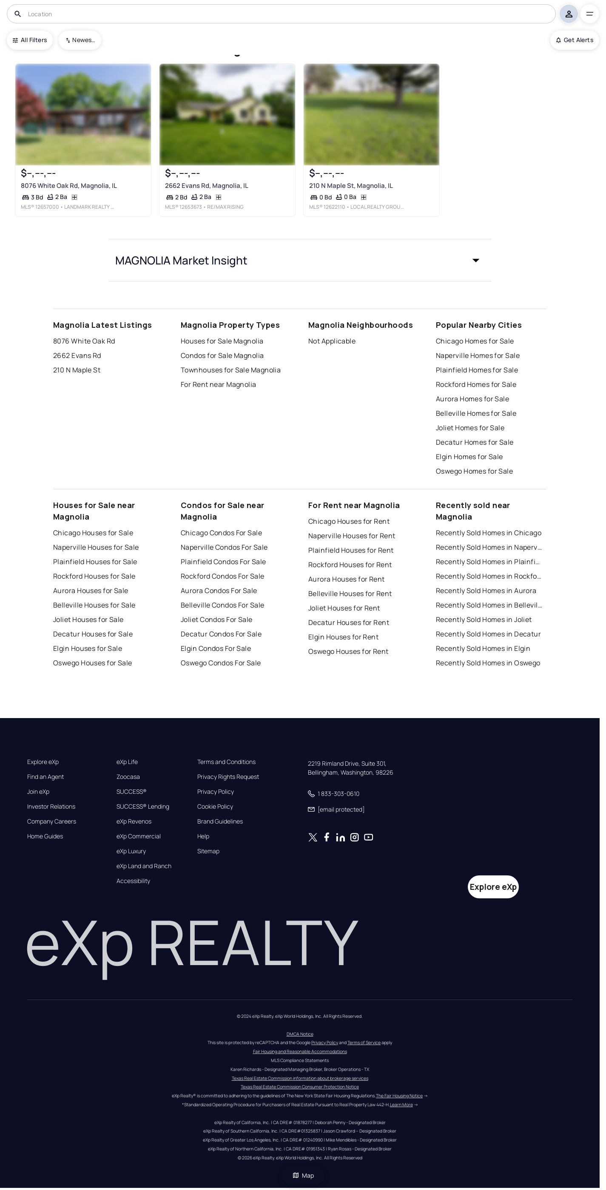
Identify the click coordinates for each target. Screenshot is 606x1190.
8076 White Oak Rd (84, 341)
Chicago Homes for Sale (475, 341)
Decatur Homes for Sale (475, 442)
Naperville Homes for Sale (478, 355)
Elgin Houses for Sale (87, 648)
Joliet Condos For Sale (217, 619)
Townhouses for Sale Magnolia (231, 370)
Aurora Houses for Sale (90, 590)
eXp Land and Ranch (144, 866)
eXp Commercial (139, 836)
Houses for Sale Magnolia (222, 341)
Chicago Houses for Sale (93, 532)
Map (303, 1175)
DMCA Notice (300, 1034)
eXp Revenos (134, 821)
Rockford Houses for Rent (350, 564)
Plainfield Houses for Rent (350, 550)
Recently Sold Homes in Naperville (489, 547)
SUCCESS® (132, 792)
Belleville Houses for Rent (350, 593)
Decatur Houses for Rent (348, 622)
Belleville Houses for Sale (94, 605)
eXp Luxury (131, 851)
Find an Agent (45, 777)
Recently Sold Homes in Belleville (489, 605)
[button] (299, 260)
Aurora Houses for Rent (346, 579)
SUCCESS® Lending (143, 806)
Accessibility (133, 881)
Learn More (401, 1105)
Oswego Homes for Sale (474, 471)
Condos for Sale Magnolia (222, 355)
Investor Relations (51, 806)
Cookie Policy (215, 806)
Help (203, 836)
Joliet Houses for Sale (88, 619)
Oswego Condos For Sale (221, 662)
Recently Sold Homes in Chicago (488, 532)
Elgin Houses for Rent (343, 637)
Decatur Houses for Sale (93, 634)
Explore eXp (43, 762)
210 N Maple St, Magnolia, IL (351, 185)
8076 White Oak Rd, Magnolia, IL (69, 185)
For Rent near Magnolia (218, 384)
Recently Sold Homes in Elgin (483, 648)
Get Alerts (574, 40)
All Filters (30, 40)
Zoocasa (128, 777)
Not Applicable (332, 341)
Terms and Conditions (226, 762)
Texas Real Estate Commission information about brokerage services (300, 1078)
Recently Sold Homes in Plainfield (489, 561)
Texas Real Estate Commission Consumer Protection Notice (300, 1087)
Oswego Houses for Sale (92, 662)
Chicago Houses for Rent (349, 521)
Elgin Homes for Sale (469, 456)
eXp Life (127, 762)
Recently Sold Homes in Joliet (484, 619)
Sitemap (208, 851)
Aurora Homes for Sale (472, 398)
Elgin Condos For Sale (216, 648)
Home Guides (45, 836)
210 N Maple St (76, 370)
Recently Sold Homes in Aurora (486, 590)
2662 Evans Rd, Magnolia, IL (206, 185)
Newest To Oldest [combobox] (83, 40)
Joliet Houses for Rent (344, 608)
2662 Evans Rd (77, 355)
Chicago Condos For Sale (221, 532)
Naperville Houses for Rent (351, 535)
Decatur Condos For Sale (221, 634)
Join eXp (38, 792)
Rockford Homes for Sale (476, 384)
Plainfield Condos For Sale (223, 561)
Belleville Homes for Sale (476, 413)
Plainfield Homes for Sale (477, 370)
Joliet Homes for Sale (470, 427)
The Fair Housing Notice (399, 1096)
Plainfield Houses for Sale (95, 561)
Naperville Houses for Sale (96, 547)
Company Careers (51, 821)
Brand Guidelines (220, 821)
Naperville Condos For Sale (224, 547)
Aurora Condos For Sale (219, 590)
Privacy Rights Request (228, 777)
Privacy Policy (215, 792)
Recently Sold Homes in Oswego (488, 662)
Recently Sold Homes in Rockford (489, 576)
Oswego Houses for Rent (348, 651)
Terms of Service (364, 1042)
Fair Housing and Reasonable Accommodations (300, 1051)
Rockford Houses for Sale (94, 576)
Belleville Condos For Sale (222, 605)
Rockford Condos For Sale (223, 576)
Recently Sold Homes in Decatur (488, 634)
